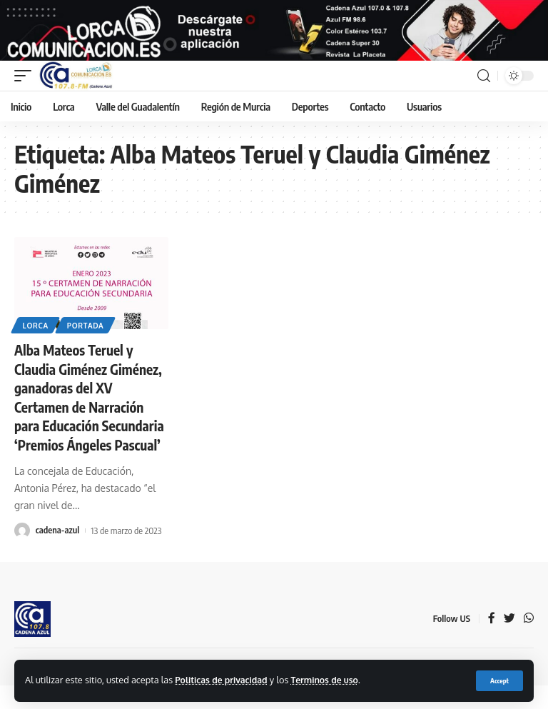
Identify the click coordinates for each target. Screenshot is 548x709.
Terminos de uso (330, 679)
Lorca (36, 332)
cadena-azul (58, 554)
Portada (86, 332)
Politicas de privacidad (223, 679)
